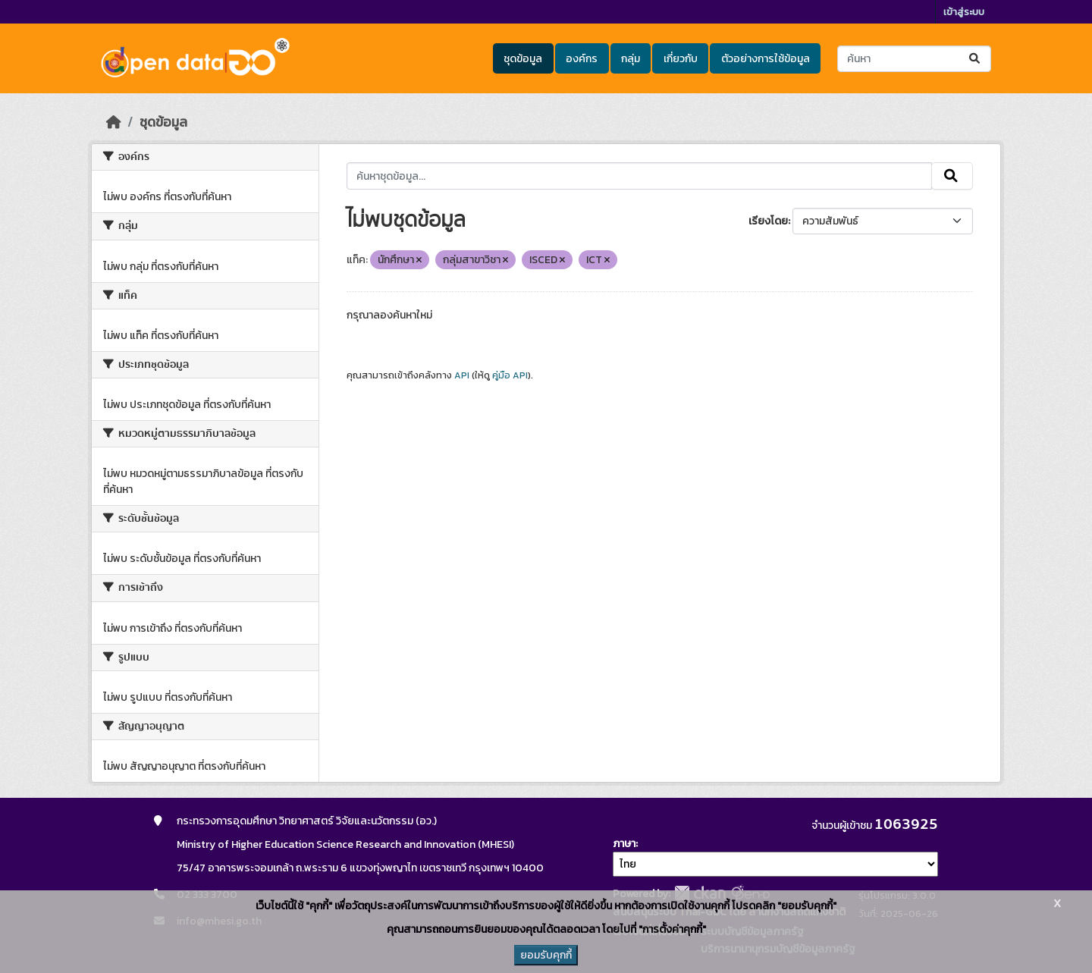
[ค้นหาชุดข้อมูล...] (914, 59)
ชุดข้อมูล (523, 59)
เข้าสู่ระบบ (963, 12)
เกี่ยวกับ (681, 59)
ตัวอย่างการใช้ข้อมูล (765, 59)
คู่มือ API (510, 375)
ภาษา (624, 844)
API (461, 375)
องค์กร (582, 59)
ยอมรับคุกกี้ (546, 955)
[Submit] (975, 59)
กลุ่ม (630, 59)
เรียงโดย (768, 221)
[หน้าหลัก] (113, 122)
